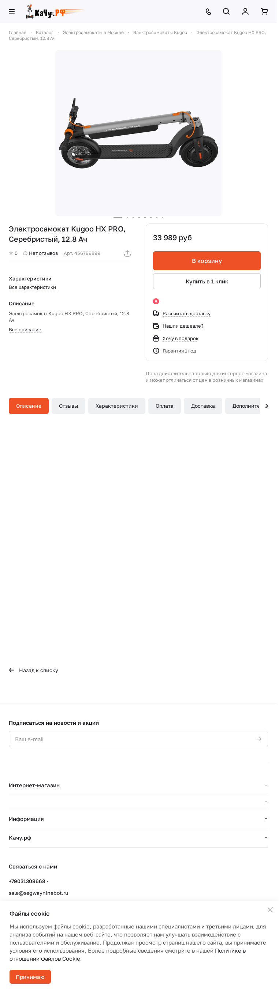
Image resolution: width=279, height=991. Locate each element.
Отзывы (68, 406)
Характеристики (117, 406)
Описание (28, 406)
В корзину (207, 260)
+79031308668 (27, 881)
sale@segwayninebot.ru (38, 893)
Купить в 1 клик (207, 281)
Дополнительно (252, 406)
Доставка (203, 406)
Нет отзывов (40, 253)
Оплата (165, 406)
